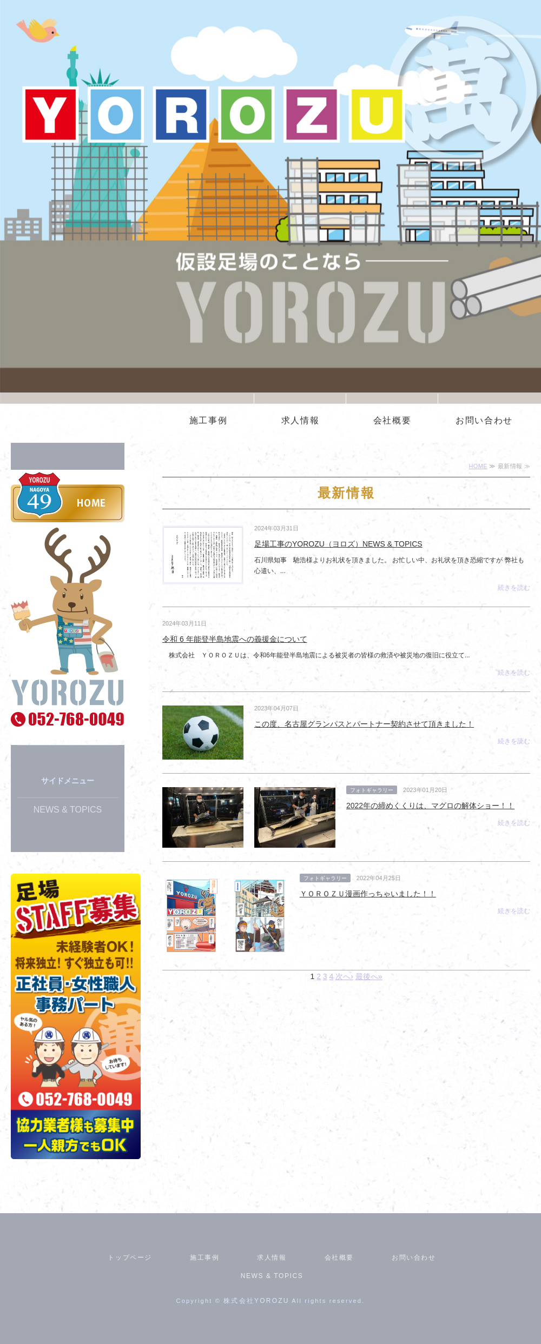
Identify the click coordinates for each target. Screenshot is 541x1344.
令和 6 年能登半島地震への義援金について (234, 639)
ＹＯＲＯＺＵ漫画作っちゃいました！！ (368, 893)
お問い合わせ (484, 420)
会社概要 (392, 420)
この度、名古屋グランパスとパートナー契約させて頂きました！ (364, 724)
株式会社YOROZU (256, 1301)
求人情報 (300, 420)
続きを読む (514, 587)
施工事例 (208, 420)
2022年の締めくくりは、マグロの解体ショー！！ (430, 805)
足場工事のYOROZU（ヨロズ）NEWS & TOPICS (338, 544)
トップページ (130, 1257)
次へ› (344, 976)
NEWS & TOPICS (68, 809)
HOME (478, 466)
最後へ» (368, 976)
